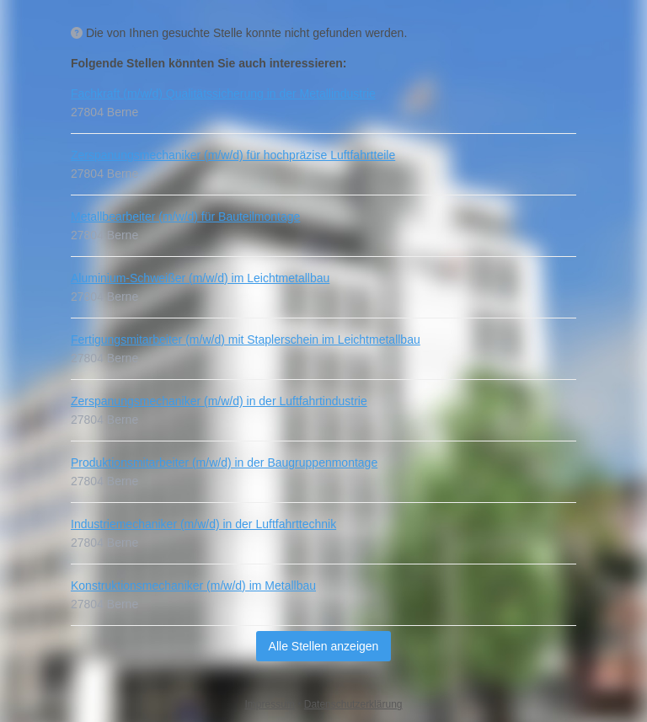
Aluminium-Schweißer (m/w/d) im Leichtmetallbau (200, 278)
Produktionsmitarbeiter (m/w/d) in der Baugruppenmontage (224, 462)
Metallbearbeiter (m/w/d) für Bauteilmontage (185, 216)
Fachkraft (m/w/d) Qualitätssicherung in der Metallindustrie (223, 93)
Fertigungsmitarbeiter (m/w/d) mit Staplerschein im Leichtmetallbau (245, 339)
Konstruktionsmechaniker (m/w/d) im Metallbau (193, 585)
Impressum (270, 704)
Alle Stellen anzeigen (324, 646)
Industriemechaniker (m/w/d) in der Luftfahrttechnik (203, 524)
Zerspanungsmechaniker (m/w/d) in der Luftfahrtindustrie (219, 401)
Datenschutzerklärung (353, 704)
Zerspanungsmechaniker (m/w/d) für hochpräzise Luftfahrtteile (233, 155)
